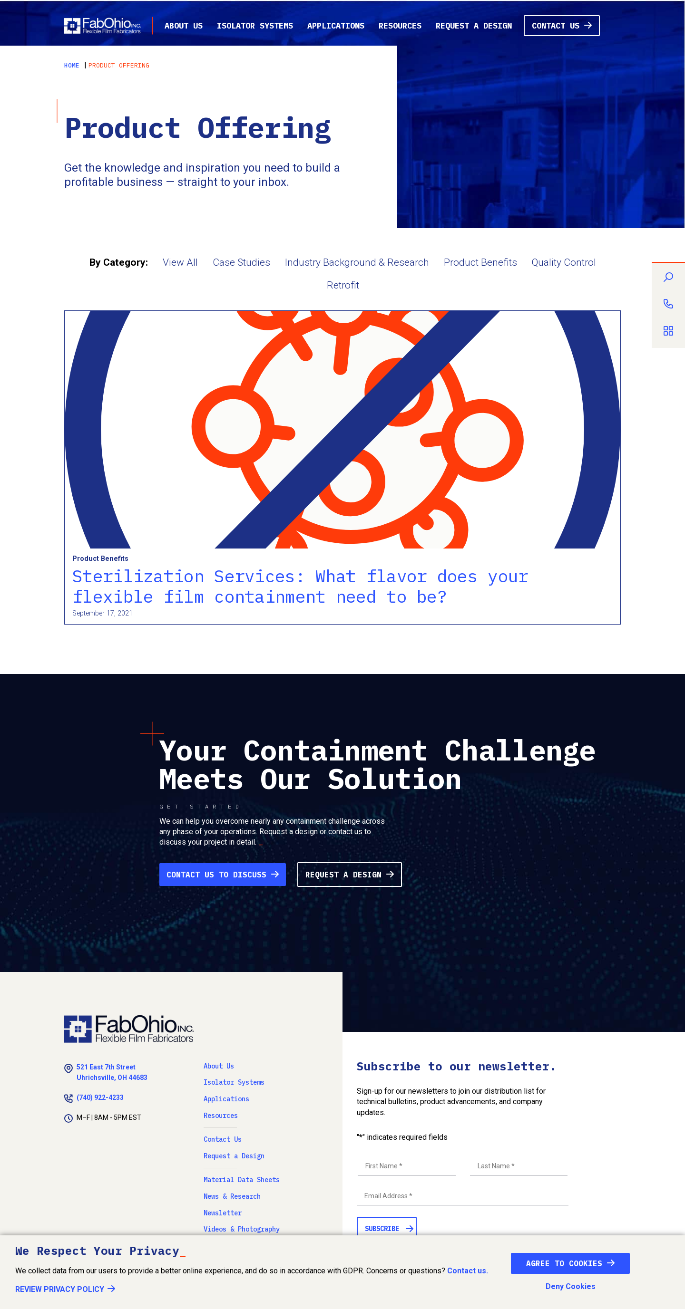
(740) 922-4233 (100, 1097)
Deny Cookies (571, 1286)
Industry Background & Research (357, 262)
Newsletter (223, 1213)
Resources (400, 25)
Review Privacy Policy (59, 1289)
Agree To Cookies (564, 1263)
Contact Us (555, 25)
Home (71, 65)
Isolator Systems (255, 25)
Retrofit (343, 285)
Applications (335, 25)
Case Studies (241, 262)
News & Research (232, 1196)
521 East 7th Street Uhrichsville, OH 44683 (112, 1072)
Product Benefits (480, 262)
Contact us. (467, 1270)
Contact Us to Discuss (216, 874)
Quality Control (564, 262)
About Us (184, 25)
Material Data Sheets (242, 1179)
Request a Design (474, 25)
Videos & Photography (242, 1229)
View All (180, 262)
